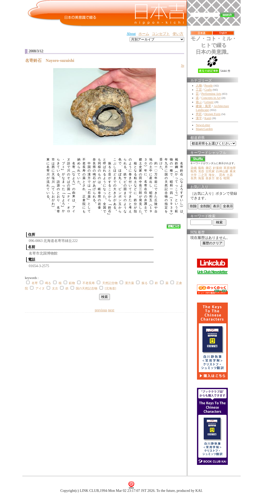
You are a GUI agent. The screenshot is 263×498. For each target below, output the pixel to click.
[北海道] (110, 288)
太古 (55, 288)
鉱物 (72, 283)
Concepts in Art (211, 98)
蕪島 (201, 168)
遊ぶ (199, 102)
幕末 (233, 171)
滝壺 (201, 171)
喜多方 (210, 178)
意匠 (199, 114)
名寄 (35, 283)
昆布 (222, 175)
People (208, 85)
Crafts (208, 89)
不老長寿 (88, 283)
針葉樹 (217, 168)
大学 (194, 175)
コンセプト (161, 34)
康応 (208, 168)
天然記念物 (110, 283)
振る (145, 283)
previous (101, 310)
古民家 (210, 171)
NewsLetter (203, 125)
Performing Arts (211, 94)
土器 (230, 175)
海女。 (213, 175)
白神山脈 (222, 171)
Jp (182, 66)
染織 (194, 168)
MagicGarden (204, 129)
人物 (199, 85)
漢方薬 (129, 283)
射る (219, 178)
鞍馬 (194, 171)
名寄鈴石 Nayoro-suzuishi (51, 60)
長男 (194, 178)
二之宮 (202, 175)
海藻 (201, 178)
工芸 (199, 89)
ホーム (143, 34)
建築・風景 (203, 106)
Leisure (209, 102)
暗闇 (226, 178)
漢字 (199, 118)
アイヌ (40, 288)
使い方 (178, 34)
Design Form (212, 114)
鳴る (48, 283)
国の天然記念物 (86, 288)
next (111, 310)
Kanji (207, 118)
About (131, 34)
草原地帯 (229, 168)
